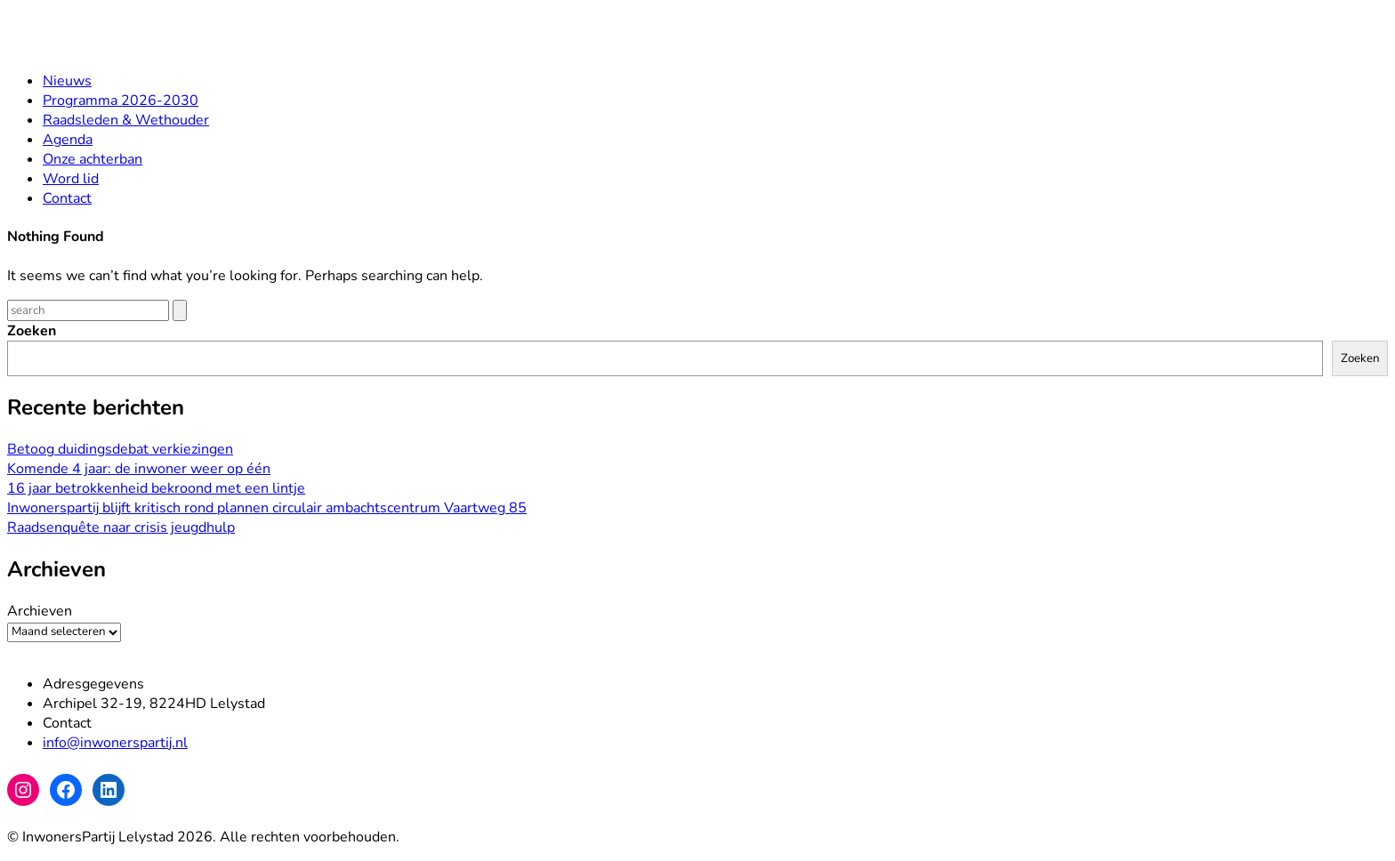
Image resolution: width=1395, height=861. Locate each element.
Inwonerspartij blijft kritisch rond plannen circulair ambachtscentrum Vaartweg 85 (267, 508)
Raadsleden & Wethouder (126, 120)
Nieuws (67, 81)
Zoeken (31, 331)
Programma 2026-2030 (120, 100)
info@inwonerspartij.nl (115, 742)
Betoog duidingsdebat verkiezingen (120, 449)
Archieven (39, 611)
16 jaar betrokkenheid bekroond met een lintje (156, 488)
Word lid (71, 179)
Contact (67, 198)
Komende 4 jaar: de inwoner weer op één (138, 469)
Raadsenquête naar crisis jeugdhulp (121, 527)
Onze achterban (92, 159)
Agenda (68, 139)
